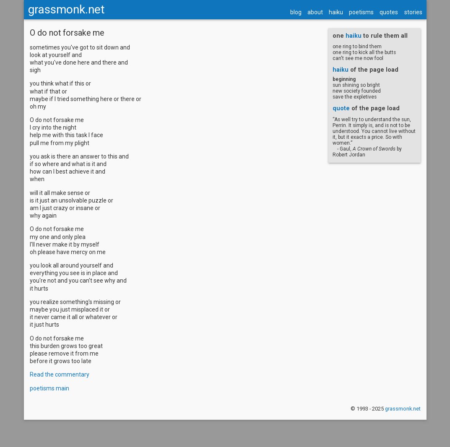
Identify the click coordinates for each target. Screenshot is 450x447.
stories (413, 12)
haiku (336, 12)
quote (341, 108)
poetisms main (49, 388)
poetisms (361, 12)
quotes (389, 12)
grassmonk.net (66, 9)
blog (296, 12)
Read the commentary (59, 374)
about (315, 12)
